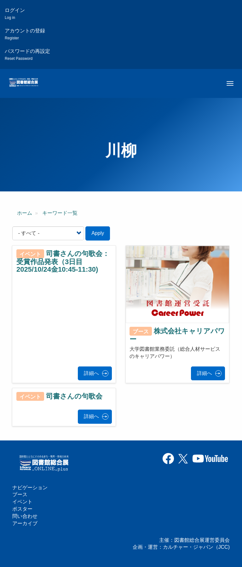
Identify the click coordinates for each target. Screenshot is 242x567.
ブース (19, 494)
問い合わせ (24, 516)
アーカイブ (24, 523)
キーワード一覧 (60, 213)
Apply (97, 233)
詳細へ (91, 373)
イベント (22, 501)
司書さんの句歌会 (74, 396)
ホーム (24, 213)
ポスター (22, 509)
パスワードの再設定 (27, 54)
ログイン (15, 14)
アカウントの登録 (25, 34)
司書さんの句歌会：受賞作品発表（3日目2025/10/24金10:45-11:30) (62, 262)
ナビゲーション (30, 487)
